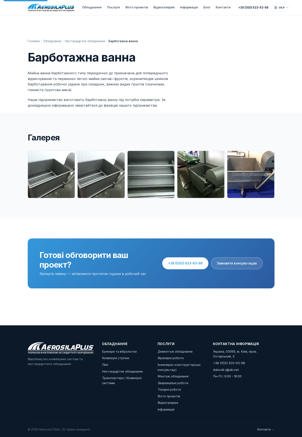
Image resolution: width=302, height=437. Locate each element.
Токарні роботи (169, 389)
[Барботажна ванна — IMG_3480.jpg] (101, 174)
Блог (206, 7)
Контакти (223, 7)
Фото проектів (136, 7)
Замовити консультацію (237, 263)
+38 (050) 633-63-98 (253, 7)
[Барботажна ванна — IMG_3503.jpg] (151, 174)
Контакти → (266, 429)
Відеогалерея (164, 7)
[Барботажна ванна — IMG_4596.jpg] (251, 174)
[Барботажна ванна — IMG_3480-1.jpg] (51, 174)
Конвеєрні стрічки (115, 358)
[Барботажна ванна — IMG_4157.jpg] (201, 174)
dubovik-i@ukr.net (226, 370)
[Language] (281, 8)
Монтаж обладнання (173, 376)
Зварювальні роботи (173, 383)
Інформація (189, 7)
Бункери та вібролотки (119, 351)
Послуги (113, 7)
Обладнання (92, 7)
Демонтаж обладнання (175, 351)
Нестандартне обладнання (85, 41)
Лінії (105, 365)
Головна (34, 41)
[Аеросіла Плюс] (51, 7)
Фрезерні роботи (171, 358)
